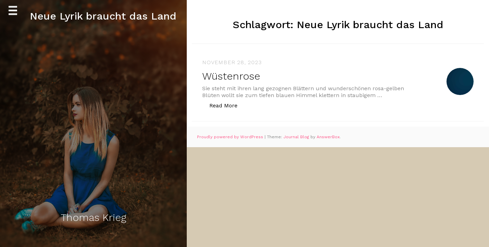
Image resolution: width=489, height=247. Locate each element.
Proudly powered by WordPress (231, 136)
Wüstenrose (231, 76)
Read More (227, 105)
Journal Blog (296, 136)
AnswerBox (328, 136)
